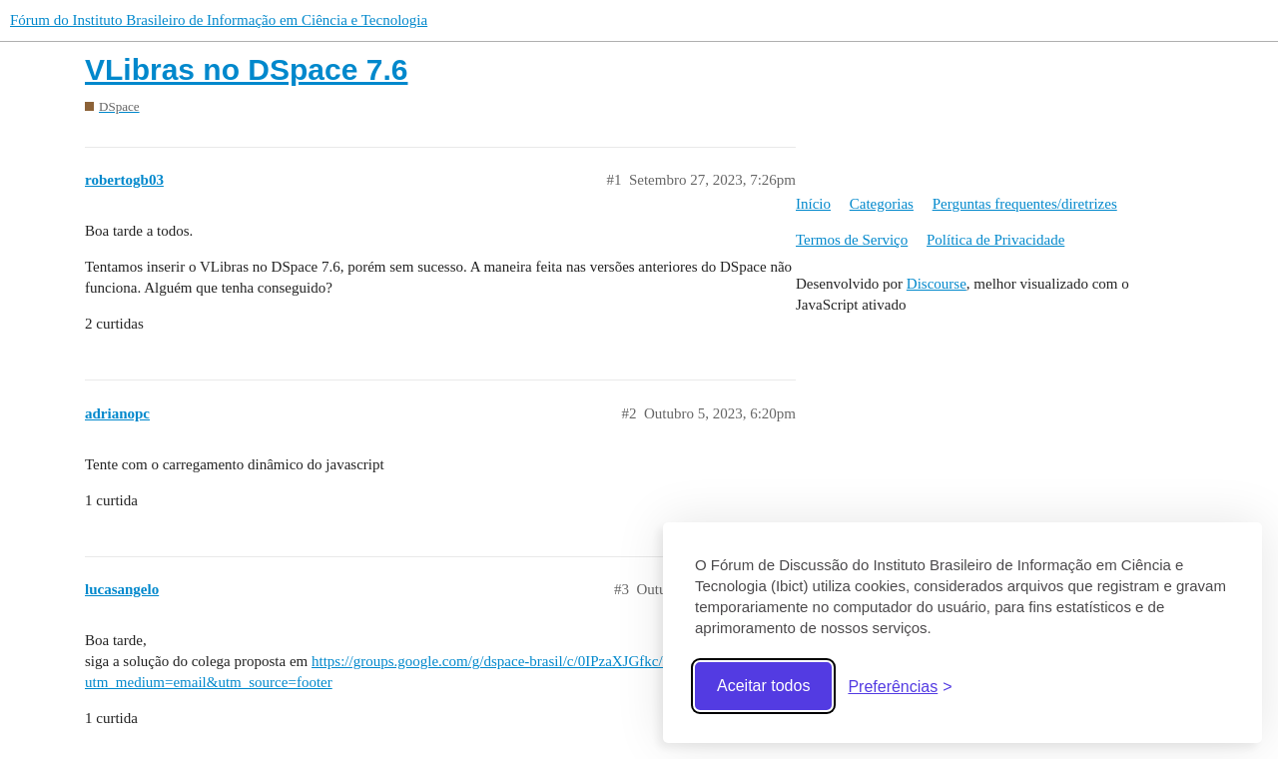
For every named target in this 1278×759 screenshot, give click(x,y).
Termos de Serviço (852, 240)
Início (813, 204)
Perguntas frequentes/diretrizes (1025, 204)
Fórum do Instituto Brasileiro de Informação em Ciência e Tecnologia (218, 20)
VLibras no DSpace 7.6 (246, 69)
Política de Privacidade (995, 240)
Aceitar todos (763, 685)
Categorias (882, 204)
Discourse (936, 284)
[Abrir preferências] (900, 686)
